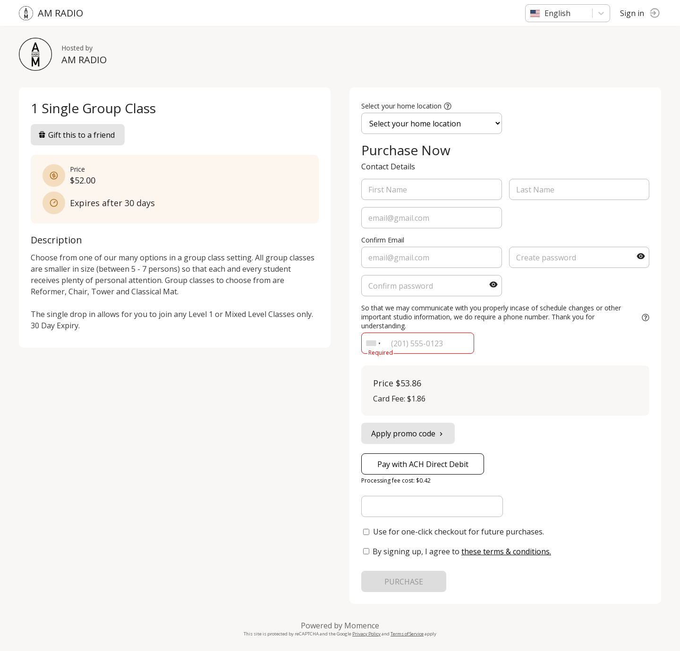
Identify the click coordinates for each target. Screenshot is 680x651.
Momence (361, 625)
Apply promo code (408, 433)
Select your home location (401, 105)
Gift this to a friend (76, 135)
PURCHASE (403, 581)
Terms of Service (407, 634)
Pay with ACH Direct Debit (422, 464)
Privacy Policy (366, 634)
